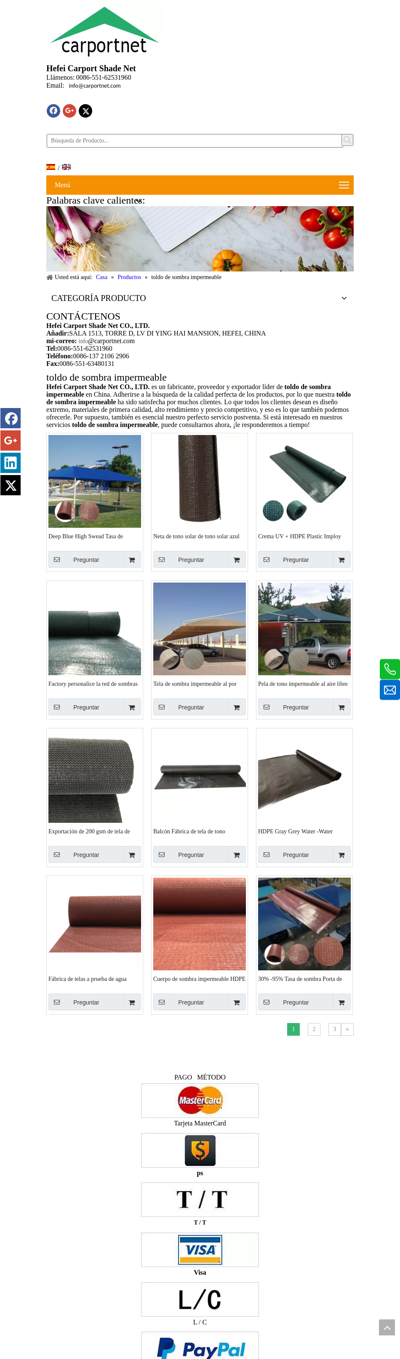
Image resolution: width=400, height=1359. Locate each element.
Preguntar (73, 559)
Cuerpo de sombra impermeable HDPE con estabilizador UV (199, 979)
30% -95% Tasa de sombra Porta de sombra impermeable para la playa (300, 979)
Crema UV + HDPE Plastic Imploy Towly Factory (299, 536)
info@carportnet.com (95, 85)
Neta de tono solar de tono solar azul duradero (196, 536)
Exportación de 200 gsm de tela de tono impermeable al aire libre (89, 831)
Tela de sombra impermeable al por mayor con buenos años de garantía (195, 684)
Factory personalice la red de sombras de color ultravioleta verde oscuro (93, 684)
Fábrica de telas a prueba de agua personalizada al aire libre (87, 979)
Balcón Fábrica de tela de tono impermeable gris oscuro (189, 831)
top (387, 1327)
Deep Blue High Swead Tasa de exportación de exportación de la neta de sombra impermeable (92, 536)
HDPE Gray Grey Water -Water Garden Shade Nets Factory (295, 831)
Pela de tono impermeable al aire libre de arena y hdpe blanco (303, 684)
